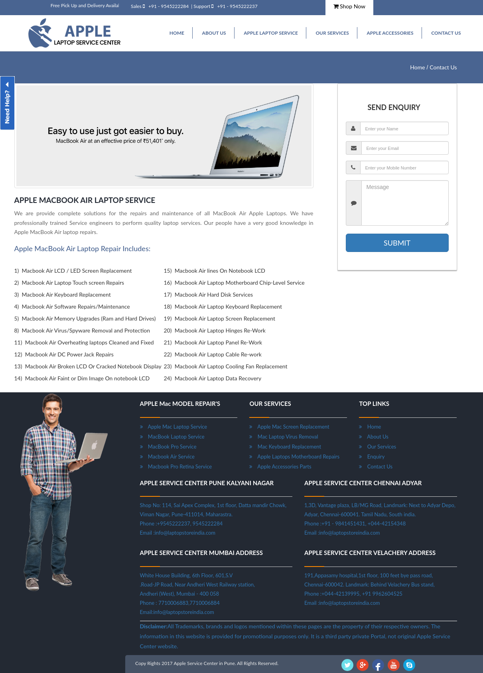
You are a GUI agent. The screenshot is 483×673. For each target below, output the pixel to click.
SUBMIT (397, 242)
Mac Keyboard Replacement (285, 446)
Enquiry (371, 456)
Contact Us (446, 33)
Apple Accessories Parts (280, 466)
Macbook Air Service (167, 456)
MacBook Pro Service (168, 446)
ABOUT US (214, 33)
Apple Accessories (390, 33)
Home (417, 67)
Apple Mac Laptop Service (173, 426)
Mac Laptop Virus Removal (283, 436)
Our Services (332, 33)
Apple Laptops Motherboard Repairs (294, 456)
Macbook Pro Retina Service (176, 466)
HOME (177, 33)
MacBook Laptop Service (172, 436)
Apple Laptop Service (271, 33)
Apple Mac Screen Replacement (289, 426)
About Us (373, 436)
